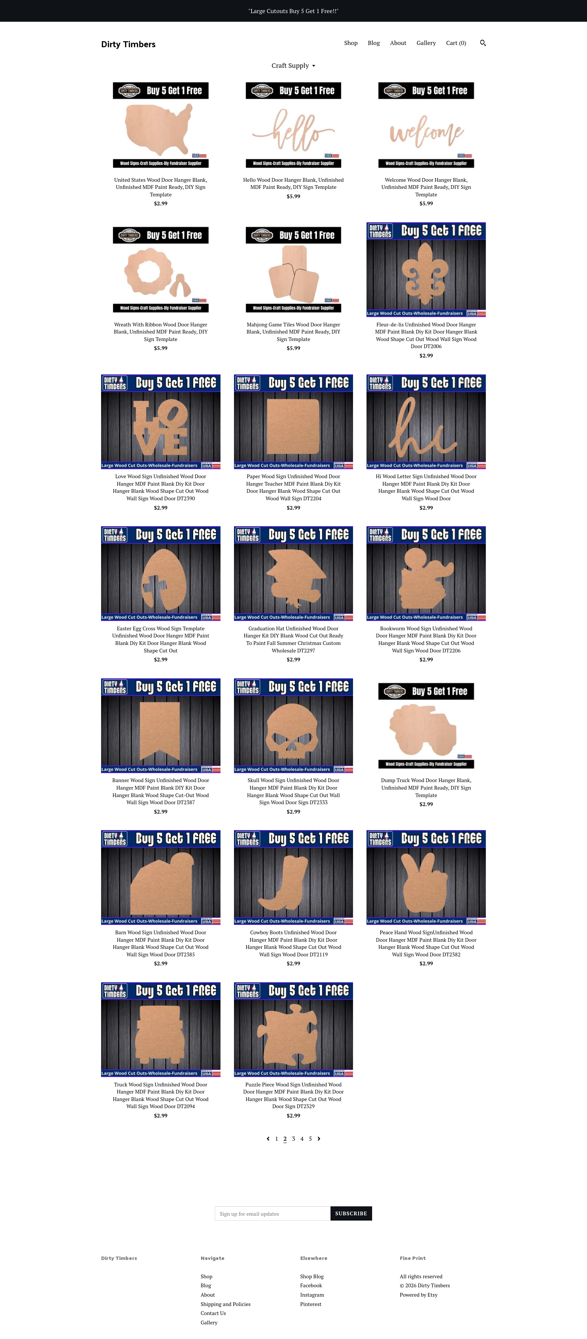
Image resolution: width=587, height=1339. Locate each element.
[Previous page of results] (268, 1138)
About (398, 43)
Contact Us (213, 1313)
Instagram (312, 1294)
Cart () (456, 43)
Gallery (426, 43)
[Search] (483, 44)
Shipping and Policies (226, 1304)
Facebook (311, 1285)
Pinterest (311, 1304)
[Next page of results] (319, 1138)
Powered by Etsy (418, 1294)
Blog (374, 43)
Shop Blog (312, 1276)
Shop (351, 43)
